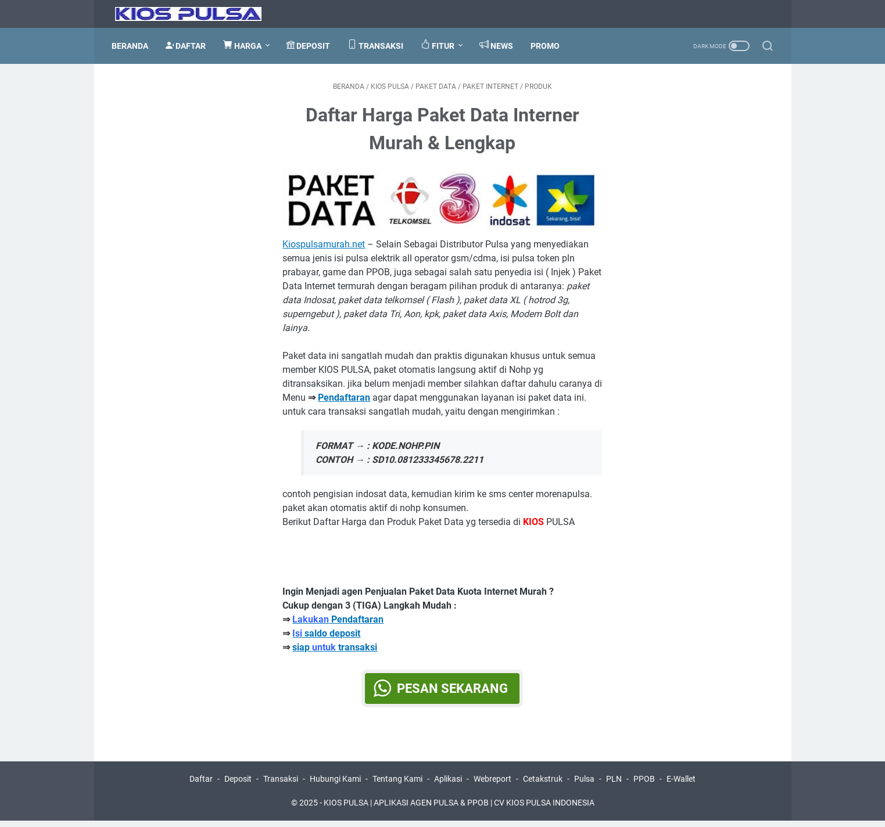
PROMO (548, 46)
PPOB (644, 785)
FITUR (441, 45)
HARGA (246, 45)
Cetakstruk (542, 785)
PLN (614, 785)
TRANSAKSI (379, 45)
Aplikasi (448, 785)
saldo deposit (327, 636)
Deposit (238, 785)
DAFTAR (189, 46)
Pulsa (584, 785)
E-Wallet (681, 785)
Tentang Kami (397, 785)
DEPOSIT (312, 46)
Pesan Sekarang (452, 692)
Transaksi (280, 785)
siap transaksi (335, 650)
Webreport (492, 785)
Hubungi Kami (335, 785)
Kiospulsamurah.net (324, 247)
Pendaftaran (338, 622)
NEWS (500, 45)
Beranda (133, 46)
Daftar (201, 785)
